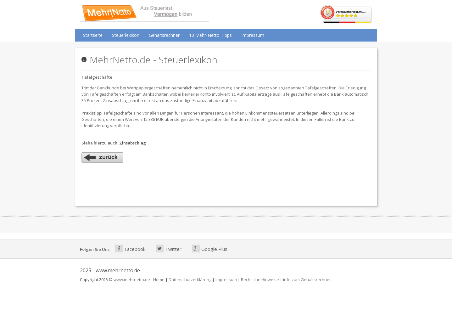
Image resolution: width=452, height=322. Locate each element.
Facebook (130, 248)
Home (159, 279)
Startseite (93, 35)
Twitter (168, 248)
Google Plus (209, 248)
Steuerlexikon (125, 35)
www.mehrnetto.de (132, 279)
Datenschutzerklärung (190, 279)
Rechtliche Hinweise (260, 279)
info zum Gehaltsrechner (307, 279)
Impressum (252, 35)
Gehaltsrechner (164, 35)
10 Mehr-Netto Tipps (210, 35)
